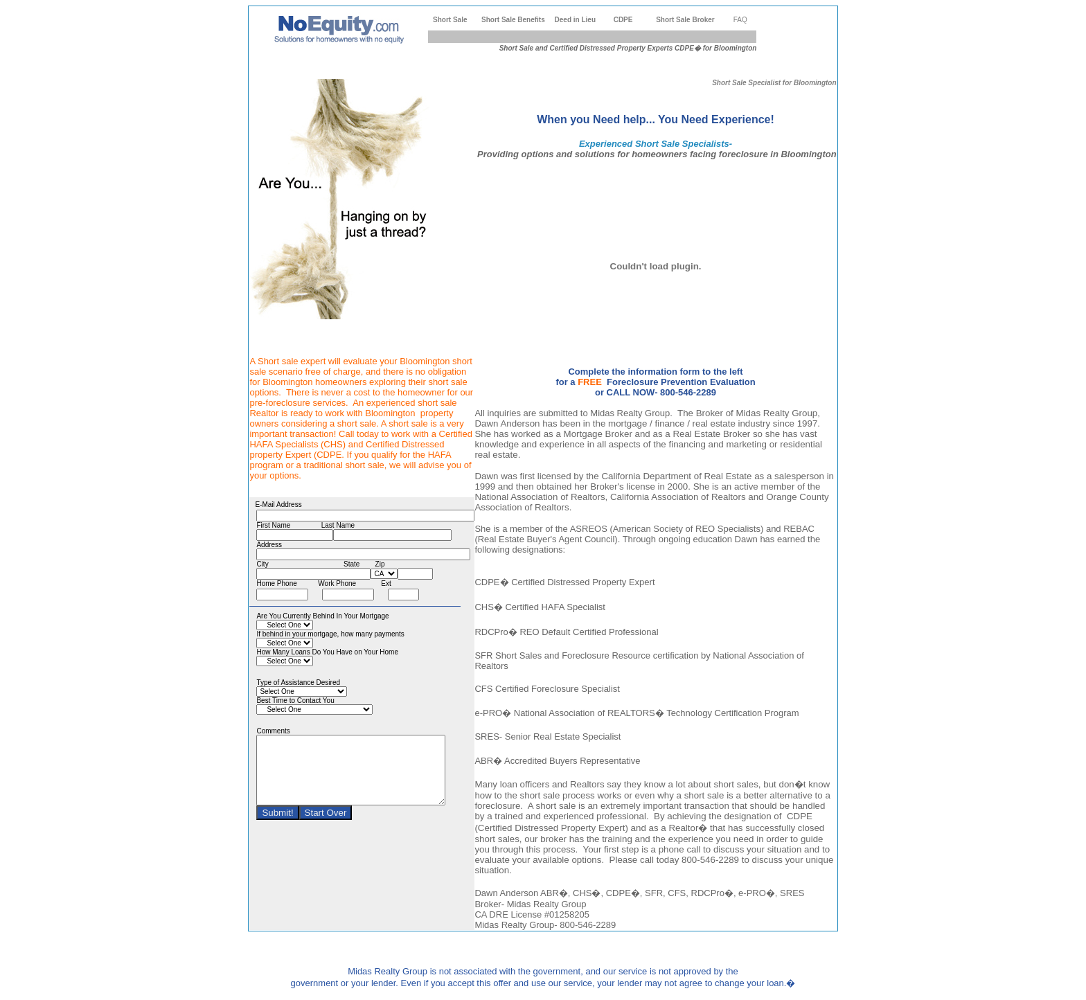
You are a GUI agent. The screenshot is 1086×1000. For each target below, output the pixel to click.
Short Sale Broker (685, 20)
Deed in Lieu (575, 20)
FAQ (740, 20)
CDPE (623, 20)
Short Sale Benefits (513, 20)
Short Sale (450, 20)
